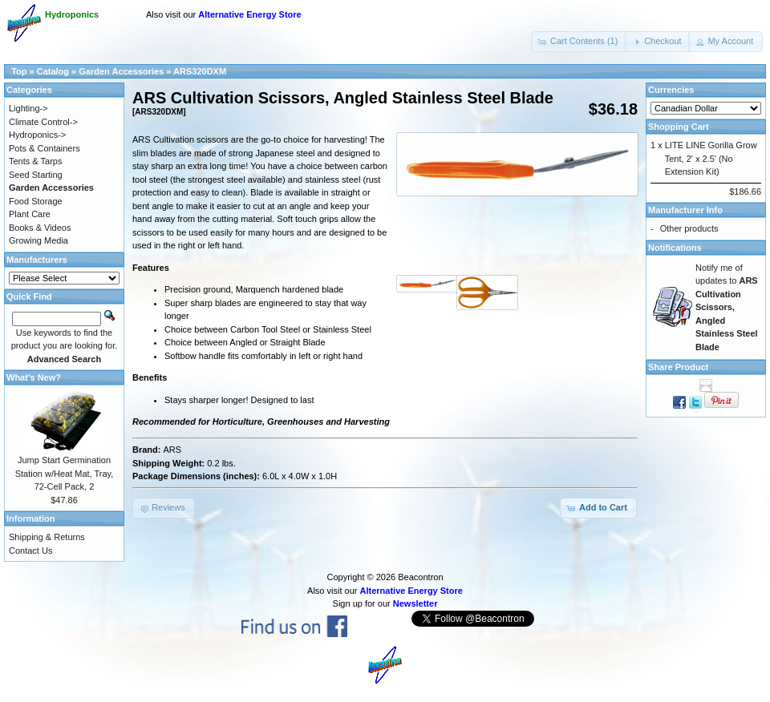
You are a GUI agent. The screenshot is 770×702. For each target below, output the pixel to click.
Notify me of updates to (726, 307)
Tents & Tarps (35, 161)
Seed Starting (36, 175)
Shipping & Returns (47, 537)
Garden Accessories (121, 71)
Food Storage (36, 201)
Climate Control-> (43, 122)
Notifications (675, 247)
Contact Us (30, 550)
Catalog (53, 71)
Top (18, 71)
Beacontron (420, 577)
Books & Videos (40, 227)
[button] (579, 41)
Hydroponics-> (37, 134)
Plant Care (30, 214)
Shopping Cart (678, 126)
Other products (689, 228)
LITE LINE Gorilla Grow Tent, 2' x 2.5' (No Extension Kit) (711, 158)
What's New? (33, 377)
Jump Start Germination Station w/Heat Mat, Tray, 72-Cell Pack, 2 (64, 473)
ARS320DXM (199, 71)
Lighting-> (28, 108)
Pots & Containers (44, 148)
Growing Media (38, 240)
